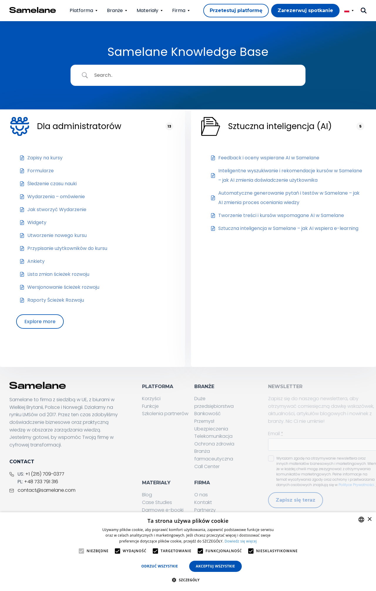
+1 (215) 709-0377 (44, 484)
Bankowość (222, 413)
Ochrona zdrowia (229, 443)
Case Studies (172, 502)
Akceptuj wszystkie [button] (215, 566)
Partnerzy (219, 510)
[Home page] (32, 10)
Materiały (147, 10)
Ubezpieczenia (226, 428)
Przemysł (219, 421)
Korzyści (166, 398)
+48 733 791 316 (41, 492)
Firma (178, 10)
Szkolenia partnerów (180, 413)
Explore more (40, 321)
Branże (115, 10)
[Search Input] (195, 75)
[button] (188, 580)
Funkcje (165, 406)
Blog (162, 495)
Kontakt (217, 502)
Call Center (221, 466)
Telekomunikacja (228, 436)
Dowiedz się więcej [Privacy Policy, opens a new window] (240, 541)
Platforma (81, 10)
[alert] (188, 551)
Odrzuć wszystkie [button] (159, 566)
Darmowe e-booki (177, 510)
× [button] (369, 519)
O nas (215, 495)
